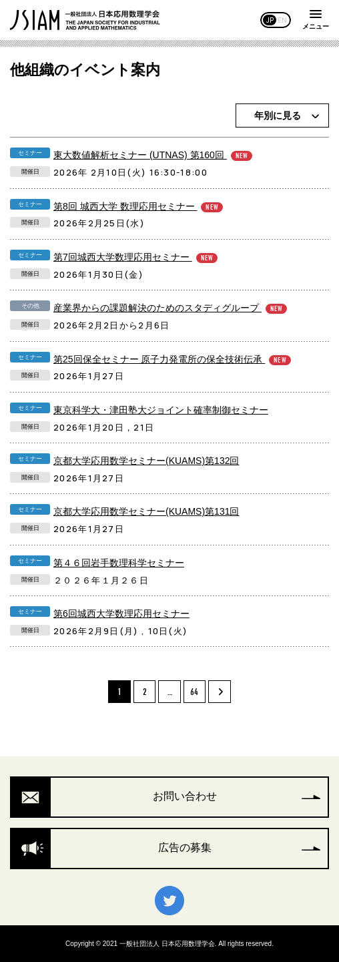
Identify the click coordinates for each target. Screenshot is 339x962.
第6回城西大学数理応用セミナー (121, 613)
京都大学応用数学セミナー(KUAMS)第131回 (146, 511)
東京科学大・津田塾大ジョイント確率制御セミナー (160, 410)
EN (282, 20)
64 (194, 692)
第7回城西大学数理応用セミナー (135, 257)
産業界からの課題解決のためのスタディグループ (170, 308)
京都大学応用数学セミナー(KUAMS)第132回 (146, 460)
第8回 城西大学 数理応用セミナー (138, 206)
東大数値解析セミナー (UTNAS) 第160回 (152, 155)
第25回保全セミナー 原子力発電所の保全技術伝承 (172, 359)
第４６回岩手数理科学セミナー (118, 562)
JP (270, 20)
